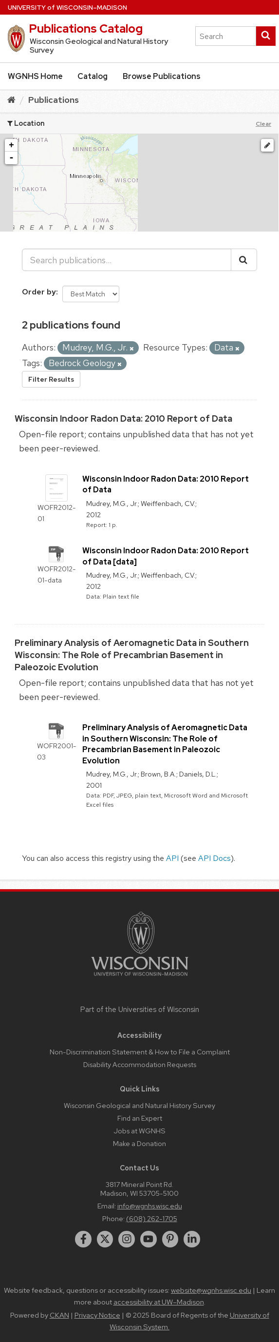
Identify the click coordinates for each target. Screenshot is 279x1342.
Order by (39, 292)
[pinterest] (170, 1239)
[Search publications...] (126, 260)
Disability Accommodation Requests (139, 1064)
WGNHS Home (35, 76)
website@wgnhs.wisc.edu (211, 1290)
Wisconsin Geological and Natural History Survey (139, 1105)
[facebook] (83, 1239)
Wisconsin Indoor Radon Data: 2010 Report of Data (123, 418)
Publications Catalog (86, 28)
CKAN (59, 1315)
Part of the (139, 1009)
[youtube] (148, 1239)
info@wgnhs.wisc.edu (149, 1205)
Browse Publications (162, 76)
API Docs (214, 858)
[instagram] (126, 1239)
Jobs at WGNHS (139, 1130)
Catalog (92, 76)
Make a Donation (139, 1143)
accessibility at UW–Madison (158, 1302)
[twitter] (105, 1239)
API (172, 858)
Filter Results (51, 379)
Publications (53, 99)
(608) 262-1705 (151, 1218)
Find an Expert (139, 1118)
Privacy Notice (97, 1315)
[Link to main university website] (139, 977)
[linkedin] (192, 1239)
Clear (263, 124)
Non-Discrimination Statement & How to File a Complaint (140, 1051)
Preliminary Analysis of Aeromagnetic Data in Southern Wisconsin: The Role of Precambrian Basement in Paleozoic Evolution (132, 655)
